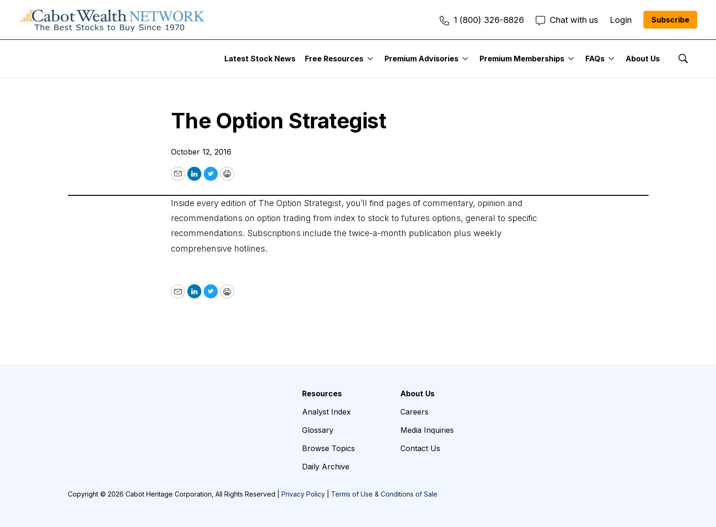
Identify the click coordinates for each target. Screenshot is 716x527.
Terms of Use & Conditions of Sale (384, 494)
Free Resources (334, 58)
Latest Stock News (259, 58)
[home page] (112, 20)
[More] (370, 58)
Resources (322, 393)
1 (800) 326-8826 (482, 20)
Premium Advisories (421, 58)
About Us (643, 58)
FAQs (595, 58)
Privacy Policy (303, 494)
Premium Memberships (522, 58)
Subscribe (670, 19)
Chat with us (567, 20)
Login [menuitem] (621, 20)
